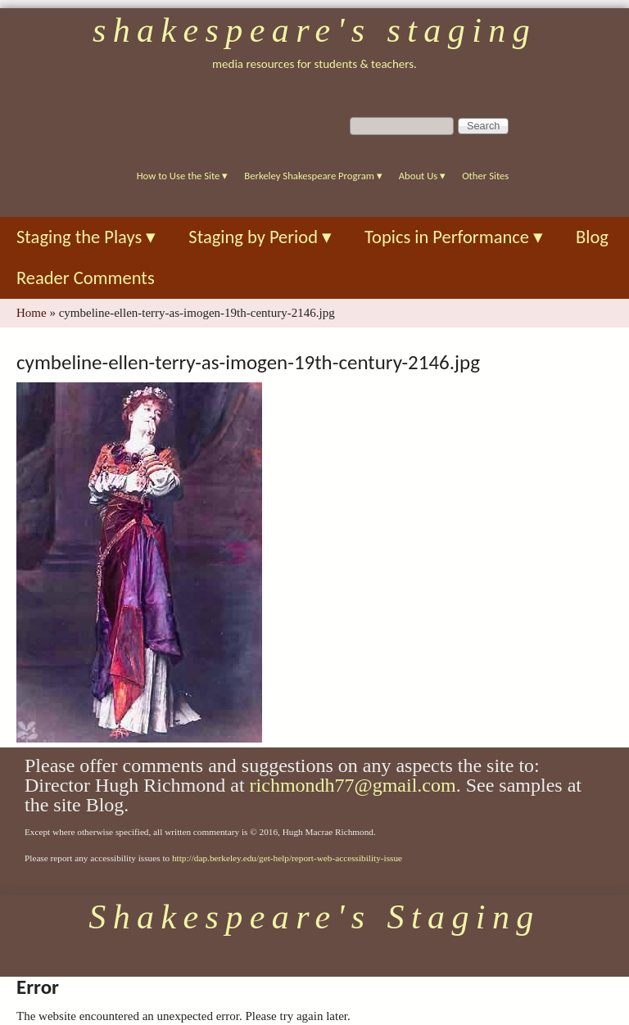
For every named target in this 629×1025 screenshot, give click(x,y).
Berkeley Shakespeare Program (313, 175)
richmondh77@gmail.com (353, 785)
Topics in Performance (453, 237)
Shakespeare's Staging (314, 30)
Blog (592, 237)
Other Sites (485, 175)
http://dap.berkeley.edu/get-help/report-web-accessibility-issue (287, 858)
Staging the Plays (86, 237)
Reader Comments (85, 278)
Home (31, 312)
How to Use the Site (183, 175)
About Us (422, 175)
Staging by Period (260, 237)
